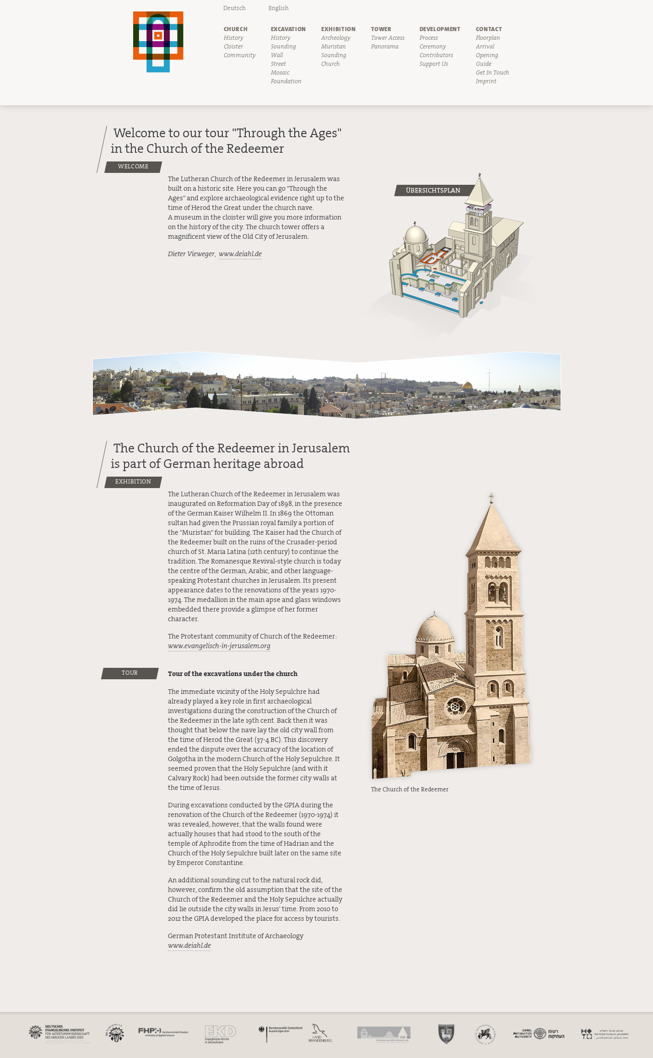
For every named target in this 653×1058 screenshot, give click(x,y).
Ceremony (433, 46)
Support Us (434, 64)
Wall (277, 55)
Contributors (436, 55)
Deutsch (234, 8)
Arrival (485, 46)
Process (429, 38)
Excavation (289, 29)
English (279, 8)
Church (236, 29)
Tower (381, 29)
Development (440, 29)
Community (240, 55)
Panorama (385, 46)
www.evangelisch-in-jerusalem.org (219, 646)
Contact (489, 29)
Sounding (283, 46)
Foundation (286, 81)
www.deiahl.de (240, 254)
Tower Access (388, 38)
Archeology (336, 38)
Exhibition (338, 29)
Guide (483, 64)
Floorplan (488, 38)
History (233, 38)
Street (278, 64)
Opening (487, 55)
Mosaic (280, 72)
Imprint (486, 81)
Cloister (233, 46)
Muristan (333, 46)
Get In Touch (492, 72)
